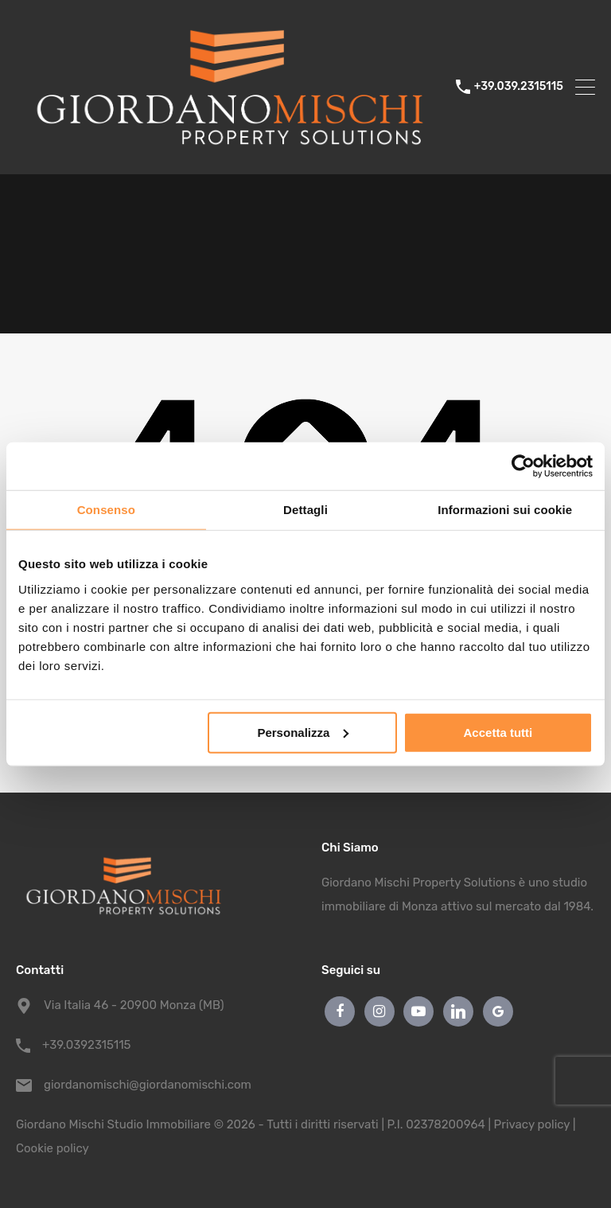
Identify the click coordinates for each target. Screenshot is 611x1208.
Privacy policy (532, 1124)
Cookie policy (52, 1148)
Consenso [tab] (106, 509)
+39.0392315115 (86, 1045)
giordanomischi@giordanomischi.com (143, 1084)
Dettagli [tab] (305, 509)
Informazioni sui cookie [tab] (505, 509)
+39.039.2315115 (518, 86)
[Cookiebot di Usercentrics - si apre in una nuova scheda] (523, 466)
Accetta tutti (498, 731)
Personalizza (302, 731)
